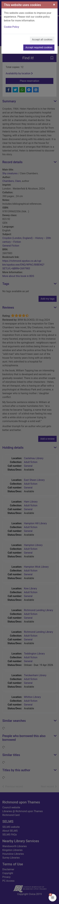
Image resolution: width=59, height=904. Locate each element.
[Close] (54, 4)
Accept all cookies (42, 39)
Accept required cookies (38, 47)
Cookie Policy (11, 26)
